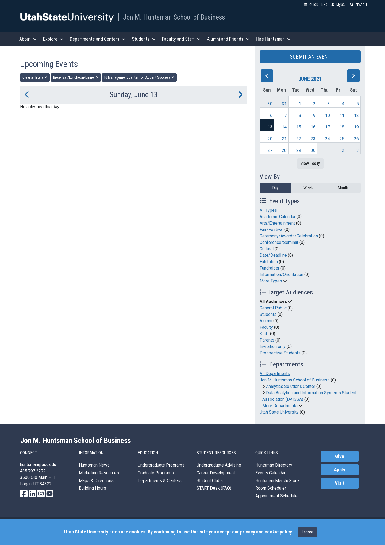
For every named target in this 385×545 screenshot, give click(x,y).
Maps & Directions (96, 480)
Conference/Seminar (279, 242)
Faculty (266, 327)
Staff (264, 333)
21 (284, 138)
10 (327, 115)
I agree (307, 532)
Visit (340, 483)
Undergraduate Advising (219, 465)
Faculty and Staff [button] (181, 39)
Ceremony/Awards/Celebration (289, 236)
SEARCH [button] (358, 5)
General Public (273, 308)
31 (284, 103)
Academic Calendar (277, 216)
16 (313, 127)
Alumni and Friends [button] (228, 39)
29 (298, 150)
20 (270, 138)
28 (284, 150)
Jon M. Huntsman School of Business (174, 17)
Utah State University (279, 412)
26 (356, 138)
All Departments (275, 373)
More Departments (280, 405)
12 (356, 115)
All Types (268, 210)
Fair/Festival (271, 229)
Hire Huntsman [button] (273, 39)
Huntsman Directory (273, 465)
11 (342, 115)
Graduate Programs (156, 472)
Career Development (216, 472)
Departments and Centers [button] (97, 39)
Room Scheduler (270, 488)
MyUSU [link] (338, 5)
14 (284, 127)
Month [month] (343, 187)
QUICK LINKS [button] (315, 5)
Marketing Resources (99, 472)
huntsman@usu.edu (38, 464)
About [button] (28, 39)
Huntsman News (94, 465)
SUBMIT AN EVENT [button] (310, 57)
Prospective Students (280, 352)
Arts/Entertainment (277, 223)
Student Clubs (210, 480)
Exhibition (269, 261)
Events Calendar (270, 472)
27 (270, 150)
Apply (339, 470)
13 (270, 127)
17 (327, 127)
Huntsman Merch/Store (277, 480)
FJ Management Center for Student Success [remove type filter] (139, 77)
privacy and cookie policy (265, 532)
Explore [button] (53, 39)
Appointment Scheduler (277, 495)
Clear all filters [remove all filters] (34, 77)
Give (339, 456)
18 (342, 127)
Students (268, 314)
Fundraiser (269, 268)
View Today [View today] (310, 163)
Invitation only (273, 346)
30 (270, 103)
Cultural (267, 248)
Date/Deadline (273, 255)
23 (313, 138)
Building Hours (92, 488)
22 (298, 138)
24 (327, 138)
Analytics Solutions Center (290, 386)
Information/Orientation (281, 274)
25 (342, 138)
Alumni (266, 320)
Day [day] (275, 187)
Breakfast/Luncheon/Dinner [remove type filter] (76, 77)
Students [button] (144, 39)
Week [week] (308, 187)
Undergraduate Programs (161, 465)
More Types (271, 280)
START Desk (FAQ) (214, 488)
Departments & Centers (160, 480)
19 (356, 127)
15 (298, 127)
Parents (267, 340)
